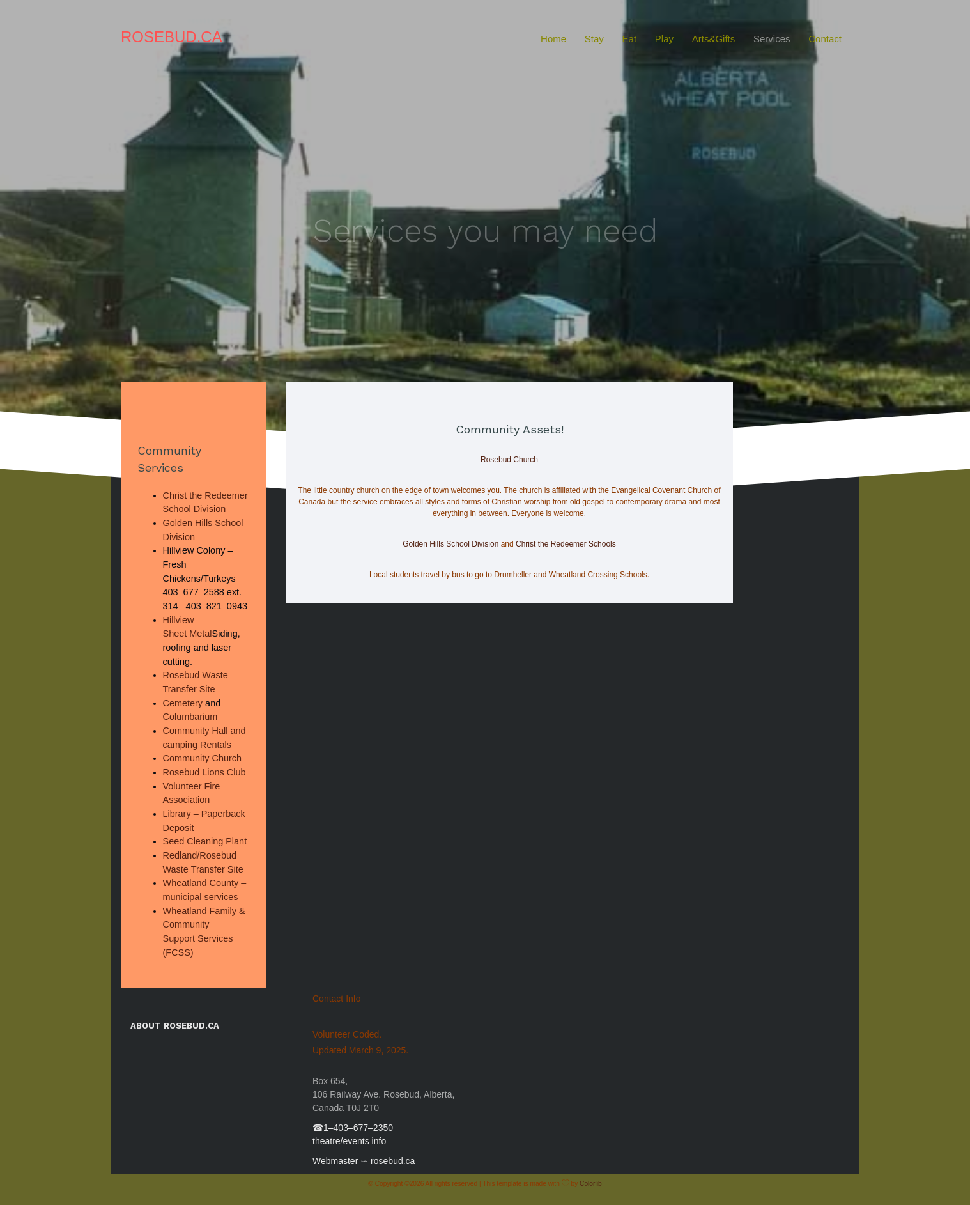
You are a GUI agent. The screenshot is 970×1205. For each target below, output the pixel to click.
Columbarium (190, 716)
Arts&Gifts (713, 38)
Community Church (202, 758)
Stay (594, 38)
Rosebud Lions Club (204, 772)
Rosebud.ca (171, 36)
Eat (629, 38)
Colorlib (591, 1183)
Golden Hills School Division (450, 544)
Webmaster (335, 1161)
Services (771, 38)
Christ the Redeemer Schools (566, 544)
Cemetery (183, 703)
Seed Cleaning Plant (205, 841)
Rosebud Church (509, 459)
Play (664, 38)
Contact (825, 38)
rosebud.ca (393, 1161)
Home (553, 38)
